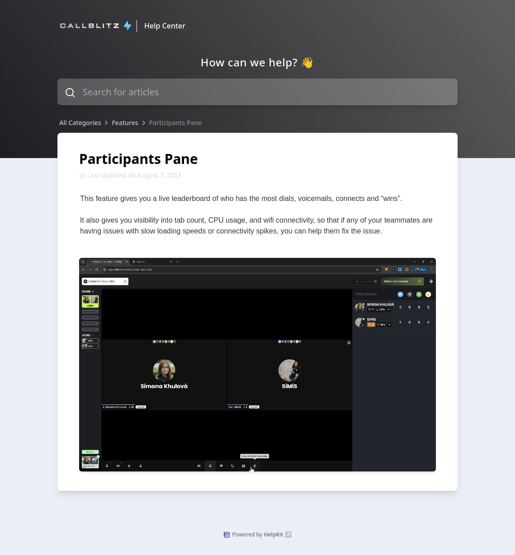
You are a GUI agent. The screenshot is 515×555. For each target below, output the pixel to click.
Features (125, 122)
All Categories (80, 122)
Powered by (257, 535)
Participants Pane (175, 122)
